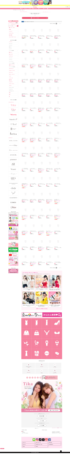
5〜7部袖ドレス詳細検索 (35, 18)
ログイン (41, 420)
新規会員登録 (41, 416)
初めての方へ (24, 442)
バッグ (10, 76)
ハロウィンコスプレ (11, 87)
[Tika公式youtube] (40, 378)
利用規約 (37, 446)
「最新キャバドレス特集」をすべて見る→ (42, 308)
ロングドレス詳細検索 (11, 63)
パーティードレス (11, 83)
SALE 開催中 (2, 448)
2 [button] (57, 23)
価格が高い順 (32, 21)
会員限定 (55, 366)
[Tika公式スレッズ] (30, 378)
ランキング (10, 31)
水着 (9, 92)
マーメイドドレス (11, 61)
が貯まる (42, 371)
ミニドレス (10, 41)
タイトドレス (10, 43)
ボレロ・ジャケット (12, 74)
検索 (17, 26)
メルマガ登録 (41, 425)
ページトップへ (61, 451)
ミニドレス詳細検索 (11, 50)
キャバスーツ (11, 72)
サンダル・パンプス (12, 70)
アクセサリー (11, 81)
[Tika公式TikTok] (37, 378)
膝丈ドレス (10, 52)
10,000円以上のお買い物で (29, 366)
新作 (12, 27)
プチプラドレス (11, 68)
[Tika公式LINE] (35, 378)
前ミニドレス (11, 54)
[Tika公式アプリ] (50, 378)
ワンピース (10, 48)
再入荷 (10, 29)
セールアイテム (11, 33)
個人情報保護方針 (51, 444)
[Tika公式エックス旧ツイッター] (32, 378)
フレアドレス (10, 45)
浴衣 (9, 94)
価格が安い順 (28, 21)
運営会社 (24, 446)
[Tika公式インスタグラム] (27, 378)
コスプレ (10, 85)
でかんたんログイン (55, 371)
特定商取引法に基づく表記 (39, 444)
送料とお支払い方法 (38, 442)
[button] (61, 23)
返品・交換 (24, 444)
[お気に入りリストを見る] (65, 7)
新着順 (25, 21)
